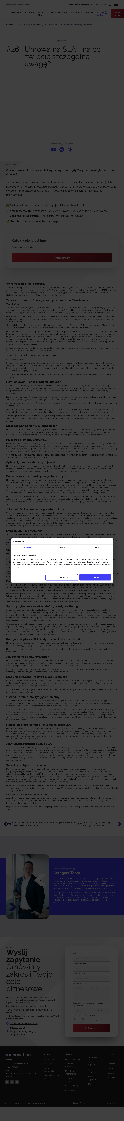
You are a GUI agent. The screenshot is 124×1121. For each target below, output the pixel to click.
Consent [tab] (28, 548)
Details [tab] (62, 548)
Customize (62, 577)
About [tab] (96, 548)
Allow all (95, 577)
